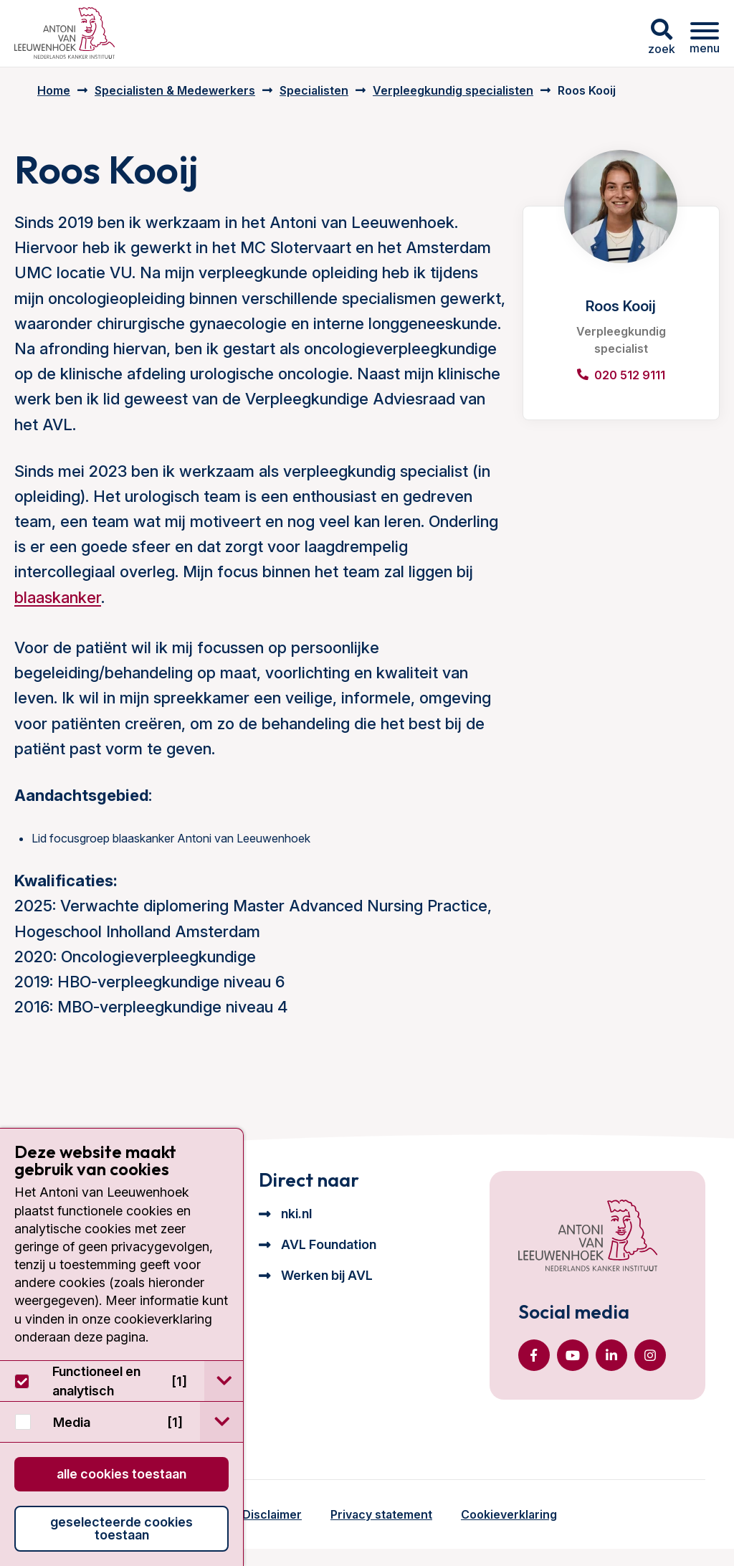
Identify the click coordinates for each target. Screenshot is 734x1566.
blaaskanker (57, 597)
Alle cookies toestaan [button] (121, 1473)
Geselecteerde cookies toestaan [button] (121, 1528)
